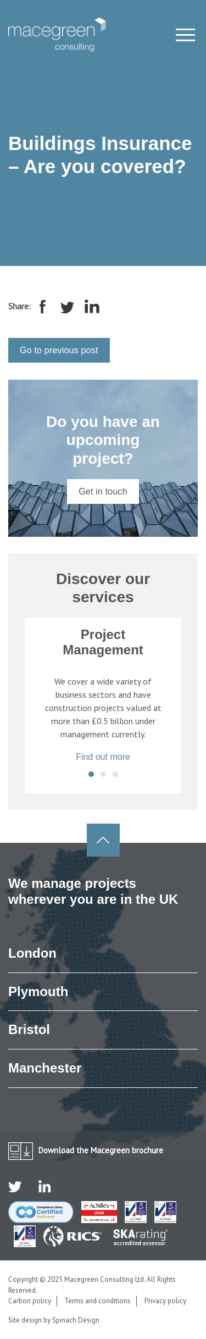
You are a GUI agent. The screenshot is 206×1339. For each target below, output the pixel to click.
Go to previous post (59, 350)
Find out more (103, 757)
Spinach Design (75, 1320)
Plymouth (38, 991)
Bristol (29, 1029)
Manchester (44, 1067)
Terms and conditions (97, 1300)
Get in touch (103, 491)
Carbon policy (29, 1300)
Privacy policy (165, 1300)
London (32, 953)
